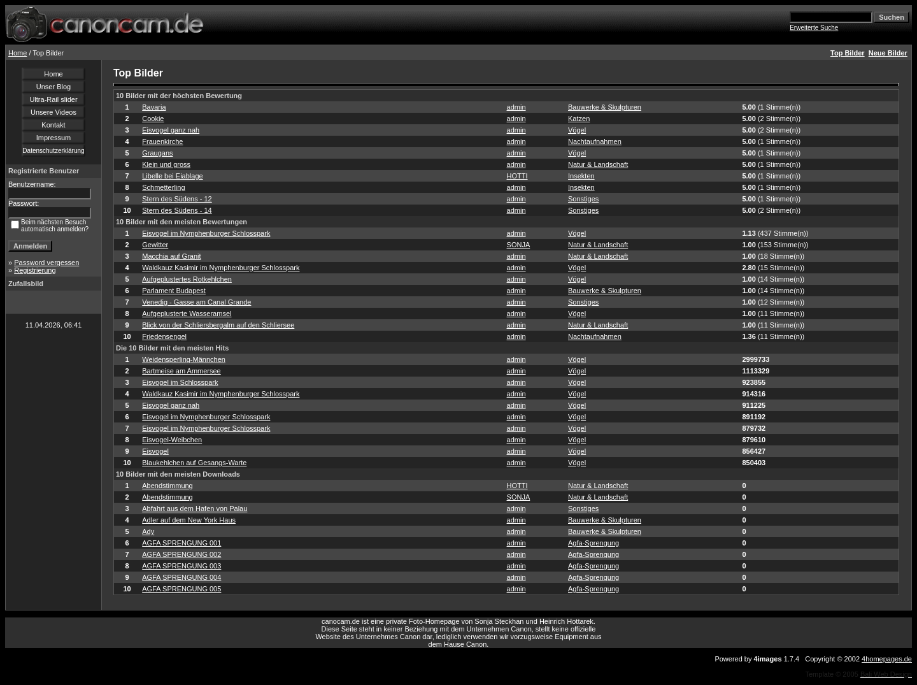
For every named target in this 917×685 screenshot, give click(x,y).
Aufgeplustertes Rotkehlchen (187, 279)
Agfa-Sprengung (593, 543)
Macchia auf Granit (171, 256)
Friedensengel (164, 336)
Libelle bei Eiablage (172, 176)
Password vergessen (46, 262)
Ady (148, 531)
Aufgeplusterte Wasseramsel (186, 313)
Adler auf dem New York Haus (189, 520)
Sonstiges (583, 199)
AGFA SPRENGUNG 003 (181, 566)
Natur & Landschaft (598, 164)
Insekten (581, 176)
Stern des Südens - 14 (176, 210)
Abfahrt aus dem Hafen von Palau (194, 508)
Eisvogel (155, 451)
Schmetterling (163, 187)
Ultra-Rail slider (53, 99)
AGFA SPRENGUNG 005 (181, 589)
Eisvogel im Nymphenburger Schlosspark (206, 233)
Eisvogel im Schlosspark (180, 382)
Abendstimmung (167, 485)
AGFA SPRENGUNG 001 (181, 543)
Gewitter (155, 245)
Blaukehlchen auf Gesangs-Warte (194, 462)
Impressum (53, 137)
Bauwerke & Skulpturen (604, 107)
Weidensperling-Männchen (183, 359)
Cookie (153, 118)
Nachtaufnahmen (595, 141)
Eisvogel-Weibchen (172, 439)
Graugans (157, 153)
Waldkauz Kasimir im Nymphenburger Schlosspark (220, 267)
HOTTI (517, 176)
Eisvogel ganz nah (170, 130)
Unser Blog (53, 86)
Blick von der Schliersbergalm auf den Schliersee (218, 325)
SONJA (518, 245)
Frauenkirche (162, 141)
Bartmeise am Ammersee (181, 371)
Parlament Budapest (174, 290)
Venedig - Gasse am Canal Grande (196, 302)
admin (516, 107)
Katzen (579, 118)
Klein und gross (166, 164)
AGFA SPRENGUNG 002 (181, 554)
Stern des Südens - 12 (176, 199)
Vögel (577, 130)
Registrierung (34, 270)
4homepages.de (887, 659)
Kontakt (53, 125)
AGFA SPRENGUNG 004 (181, 577)
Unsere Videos (53, 112)
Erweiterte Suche (814, 27)
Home (17, 53)
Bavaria (154, 107)
